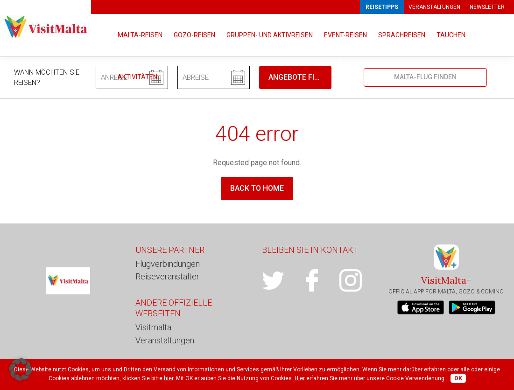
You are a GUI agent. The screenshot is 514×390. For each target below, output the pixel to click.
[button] (20, 369)
